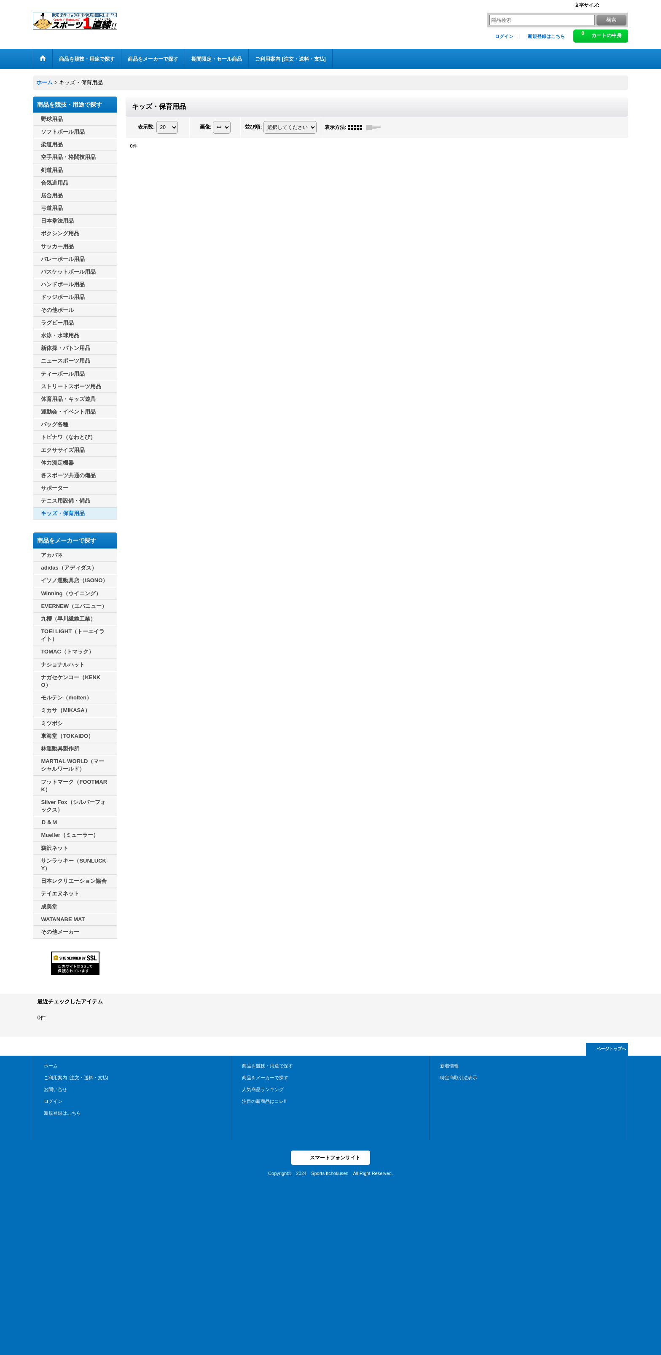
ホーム (51, 1065)
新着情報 (449, 1065)
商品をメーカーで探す (265, 1077)
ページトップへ (611, 1048)
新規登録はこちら (546, 36)
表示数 (146, 127)
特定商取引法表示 (458, 1077)
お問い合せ (55, 1089)
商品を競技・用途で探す (267, 1065)
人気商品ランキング (263, 1089)
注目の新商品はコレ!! (264, 1101)
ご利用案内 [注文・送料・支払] (76, 1077)
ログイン (504, 36)
